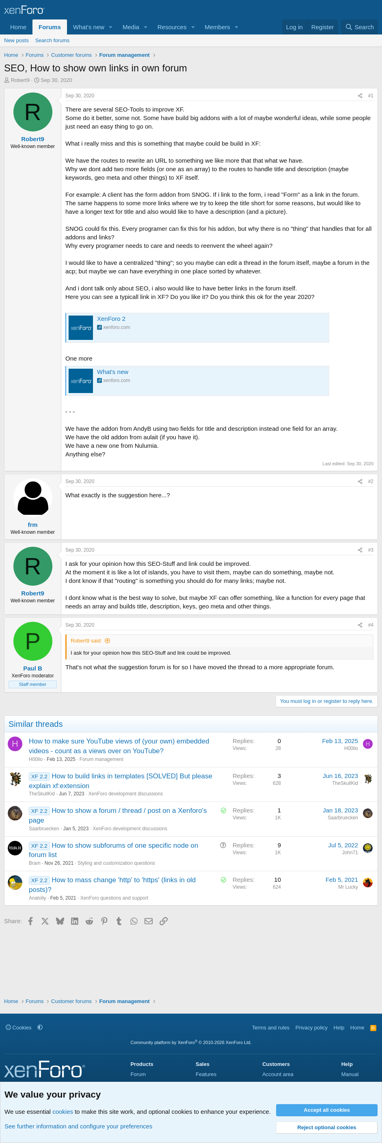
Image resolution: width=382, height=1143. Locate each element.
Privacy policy (312, 1028)
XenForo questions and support (114, 898)
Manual (350, 1074)
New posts (16, 40)
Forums (50, 27)
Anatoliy (37, 898)
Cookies (19, 1028)
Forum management (101, 759)
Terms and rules (270, 1028)
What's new (88, 27)
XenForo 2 (111, 318)
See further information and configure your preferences (78, 1126)
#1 (370, 96)
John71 (350, 852)
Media (131, 27)
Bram (35, 863)
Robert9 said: (86, 641)
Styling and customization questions (116, 863)
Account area (278, 1074)
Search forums (52, 40)
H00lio (36, 759)
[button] (111, 26)
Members (217, 27)
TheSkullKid (42, 794)
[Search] (359, 26)
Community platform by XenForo (191, 1042)
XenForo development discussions (125, 794)
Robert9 (20, 80)
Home (18, 27)
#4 (370, 625)
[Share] (360, 96)
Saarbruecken (44, 828)
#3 (370, 550)
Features (206, 1074)
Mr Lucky (348, 887)
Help (339, 1028)
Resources (172, 27)
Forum (138, 1074)
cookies (62, 1111)
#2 (370, 481)
